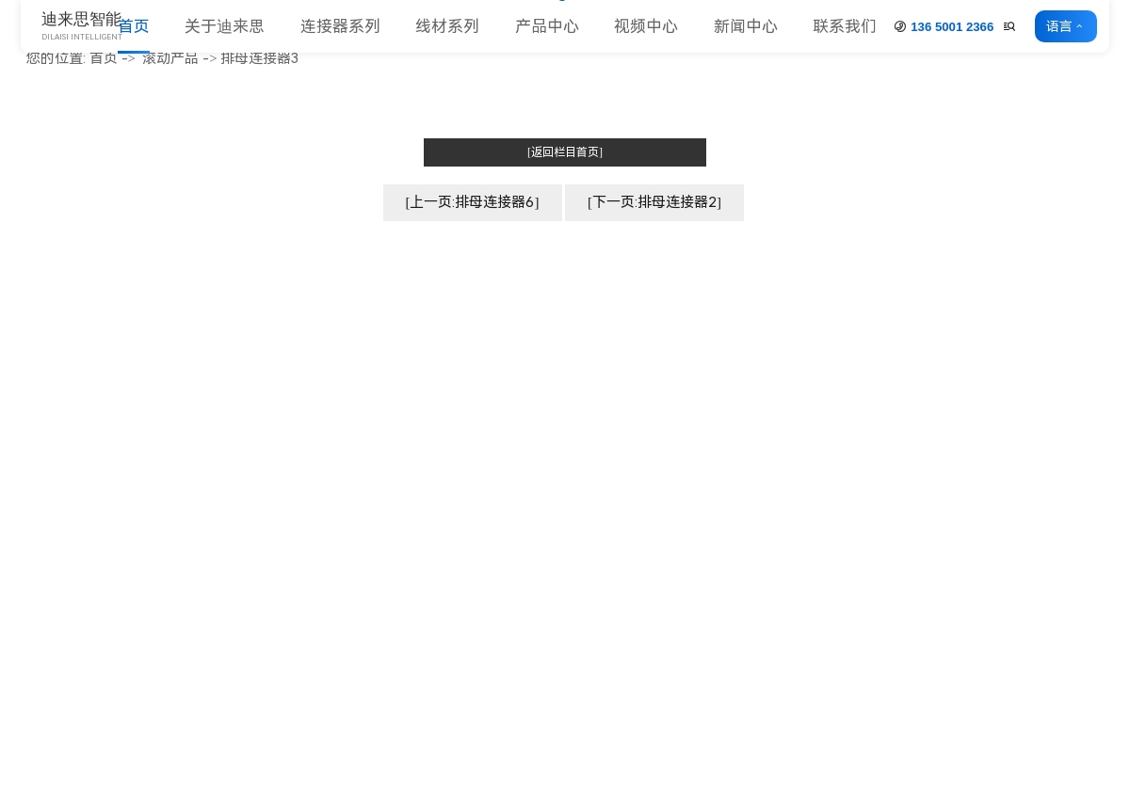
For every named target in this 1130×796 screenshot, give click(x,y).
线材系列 (447, 26)
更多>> (690, 585)
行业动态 (1083, 376)
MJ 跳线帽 (699, 454)
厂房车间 (493, 429)
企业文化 (493, 376)
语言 (1063, 26)
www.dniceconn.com (107, 426)
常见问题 (1083, 402)
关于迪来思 (225, 26)
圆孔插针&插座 (715, 480)
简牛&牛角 (701, 402)
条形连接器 (703, 533)
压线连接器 (703, 559)
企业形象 (493, 402)
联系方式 (1083, 646)
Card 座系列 (706, 429)
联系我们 (845, 26)
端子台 (689, 507)
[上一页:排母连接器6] (473, 202)
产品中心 (547, 26)
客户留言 (1083, 672)
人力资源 (493, 507)
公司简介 (493, 349)
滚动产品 (170, 58)
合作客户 (493, 480)
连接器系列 (340, 26)
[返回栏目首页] (565, 152)
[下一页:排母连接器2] (654, 202)
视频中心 (646, 26)
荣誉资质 (493, 454)
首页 (134, 26)
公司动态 (1083, 349)
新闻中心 (746, 26)
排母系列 (696, 376)
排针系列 (696, 349)
